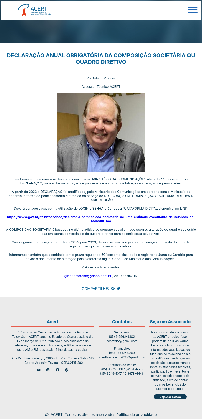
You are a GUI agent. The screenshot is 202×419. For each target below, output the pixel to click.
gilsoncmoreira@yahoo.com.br (87, 276)
